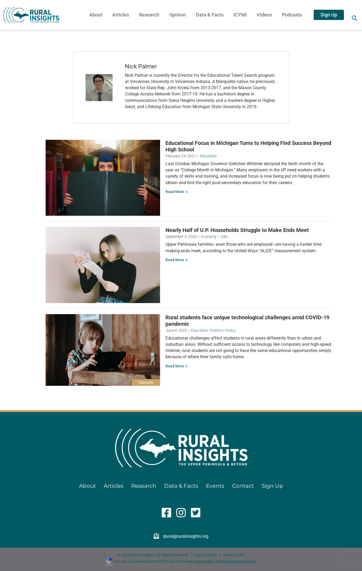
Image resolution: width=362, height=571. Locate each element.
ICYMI (240, 15)
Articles (120, 15)
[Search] (354, 18)
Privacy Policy (205, 555)
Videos (264, 15)
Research (149, 15)
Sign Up (328, 15)
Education (208, 156)
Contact (243, 486)
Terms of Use (233, 555)
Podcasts (292, 15)
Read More (176, 192)
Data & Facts (210, 15)
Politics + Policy (223, 330)
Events (215, 486)
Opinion (177, 15)
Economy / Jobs (214, 236)
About (95, 15)
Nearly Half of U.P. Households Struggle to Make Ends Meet (237, 230)
